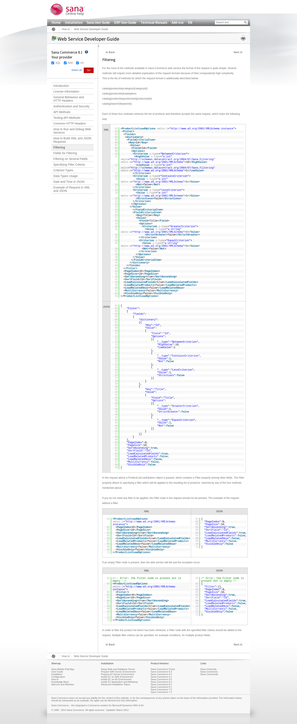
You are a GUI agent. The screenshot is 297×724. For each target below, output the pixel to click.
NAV (70, 62)
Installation (73, 22)
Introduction (61, 85)
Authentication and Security (71, 106)
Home (56, 22)
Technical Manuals (154, 22)
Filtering (59, 147)
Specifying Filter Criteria (69, 164)
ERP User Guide (125, 22)
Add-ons (177, 22)
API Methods (61, 112)
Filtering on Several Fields (70, 159)
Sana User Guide (98, 22)
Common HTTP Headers (69, 123)
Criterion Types (63, 170)
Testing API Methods (67, 117)
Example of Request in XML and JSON (71, 189)
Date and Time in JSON (69, 181)
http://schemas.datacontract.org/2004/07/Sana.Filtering (172, 159)
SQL (58, 62)
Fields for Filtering (65, 153)
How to (66, 29)
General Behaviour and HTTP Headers (68, 99)
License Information (66, 91)
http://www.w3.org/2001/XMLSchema (158, 162)
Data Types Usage (65, 176)
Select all (76, 70)
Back (112, 52)
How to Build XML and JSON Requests (72, 140)
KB (190, 22)
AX (82, 62)
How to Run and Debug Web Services (72, 130)
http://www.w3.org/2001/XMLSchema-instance (202, 128)
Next (236, 52)
